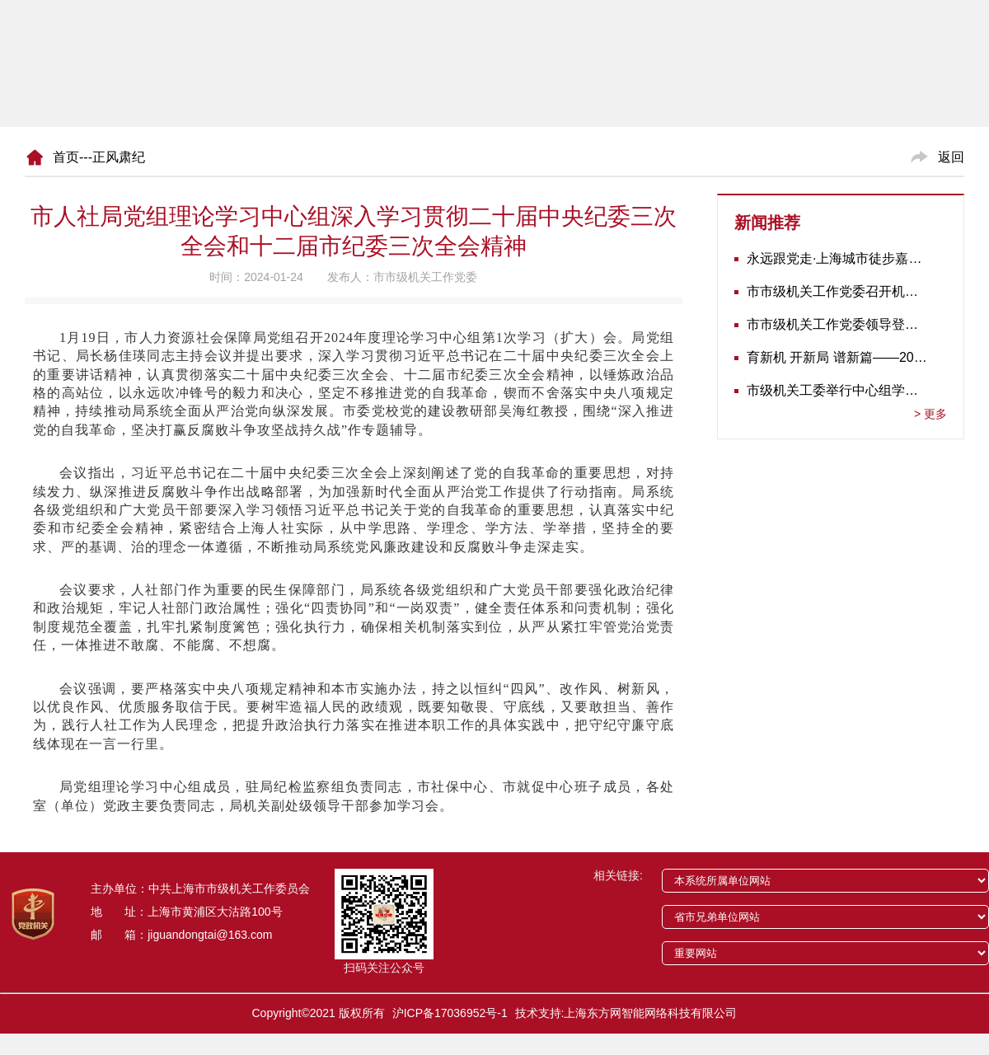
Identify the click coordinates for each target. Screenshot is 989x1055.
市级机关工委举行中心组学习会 (837, 390)
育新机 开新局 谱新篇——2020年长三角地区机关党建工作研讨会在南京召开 (837, 357)
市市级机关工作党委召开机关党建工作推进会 (837, 291)
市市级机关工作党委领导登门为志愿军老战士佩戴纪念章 (837, 324)
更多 (930, 413)
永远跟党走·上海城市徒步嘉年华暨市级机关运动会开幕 (837, 258)
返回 (951, 157)
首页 (66, 157)
